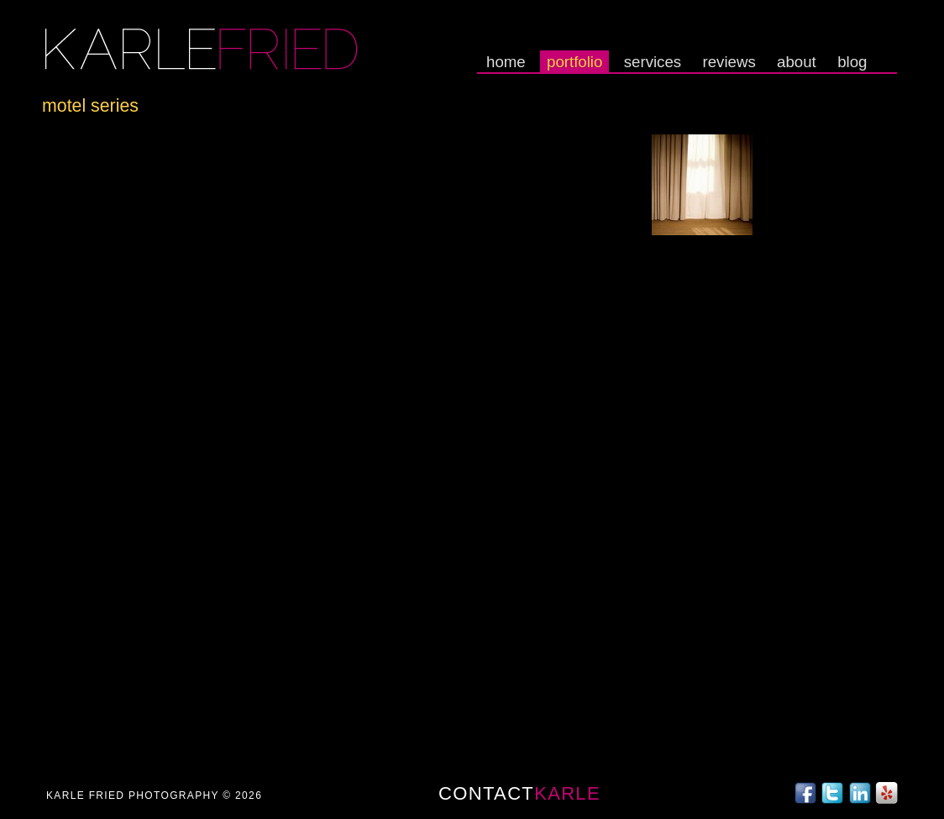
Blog (852, 62)
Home (506, 62)
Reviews (729, 62)
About (796, 62)
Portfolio (574, 62)
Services (652, 62)
